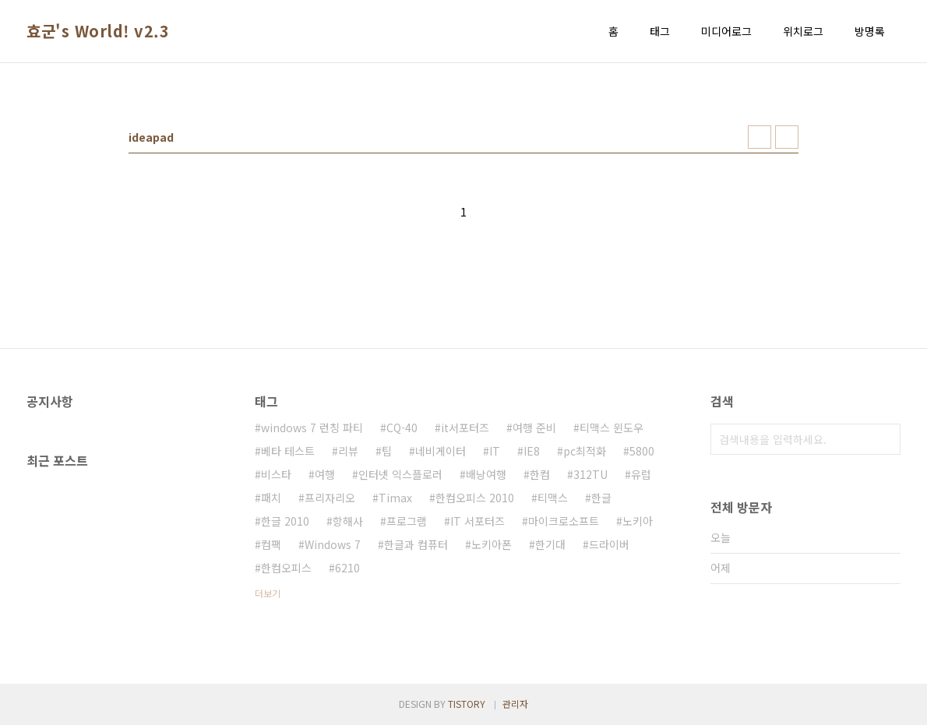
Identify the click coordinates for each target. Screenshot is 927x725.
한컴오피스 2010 (474, 497)
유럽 (641, 474)
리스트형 (786, 137)
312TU (590, 474)
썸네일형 (759, 137)
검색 (885, 439)
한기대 (550, 544)
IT (494, 451)
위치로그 (803, 31)
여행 (325, 474)
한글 (601, 497)
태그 (660, 31)
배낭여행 (486, 474)
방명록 (870, 31)
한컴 (540, 474)
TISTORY (466, 703)
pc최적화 (584, 451)
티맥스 (553, 497)
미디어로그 (726, 31)
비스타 (276, 474)
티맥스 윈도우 (611, 427)
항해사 (348, 521)
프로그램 (406, 521)
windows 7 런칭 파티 (312, 427)
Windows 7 (333, 544)
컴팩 (271, 544)
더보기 (267, 593)
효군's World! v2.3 (97, 31)
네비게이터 (440, 451)
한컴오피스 (286, 567)
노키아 (637, 521)
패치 (271, 497)
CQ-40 (402, 427)
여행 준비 (534, 427)
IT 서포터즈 (477, 521)
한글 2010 (285, 521)
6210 (347, 567)
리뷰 (348, 451)
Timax (395, 497)
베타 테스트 (288, 451)
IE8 (531, 451)
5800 (641, 451)
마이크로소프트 (563, 521)
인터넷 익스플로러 (400, 474)
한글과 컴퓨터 (416, 544)
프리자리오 (330, 497)
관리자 (515, 703)
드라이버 (609, 544)
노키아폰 (491, 544)
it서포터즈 (465, 427)
